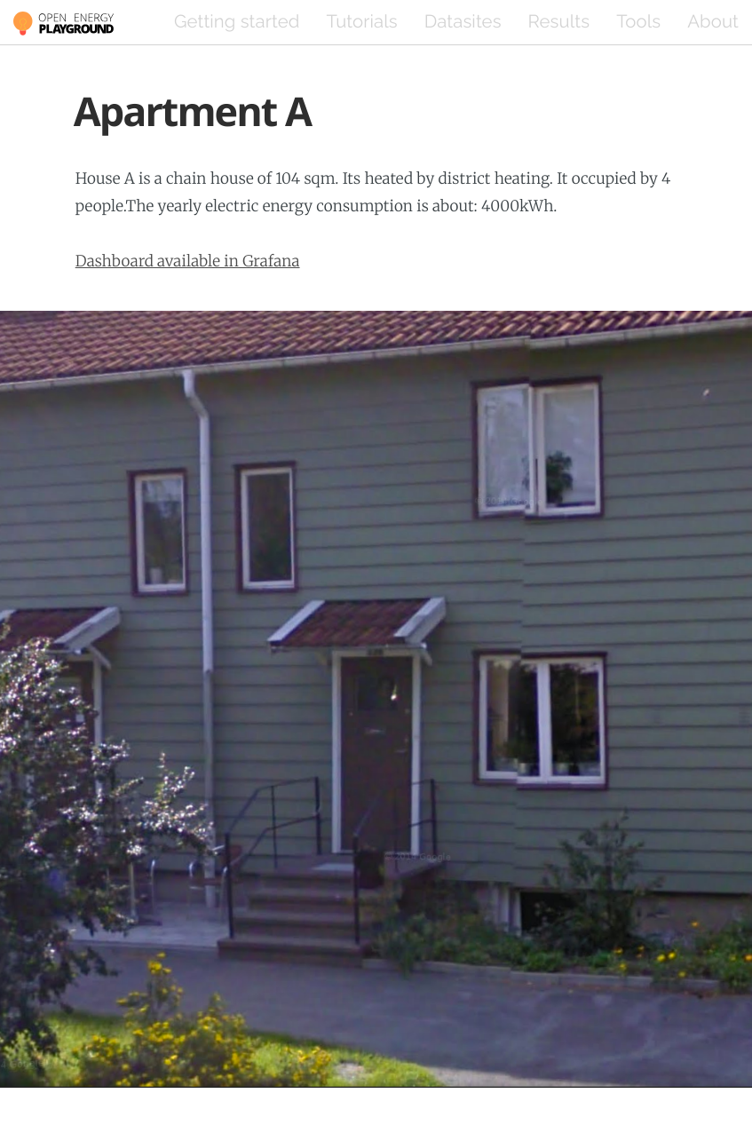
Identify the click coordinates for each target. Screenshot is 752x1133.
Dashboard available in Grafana (187, 261)
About (713, 21)
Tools (638, 21)
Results (559, 21)
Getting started (236, 21)
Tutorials (361, 21)
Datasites (463, 21)
